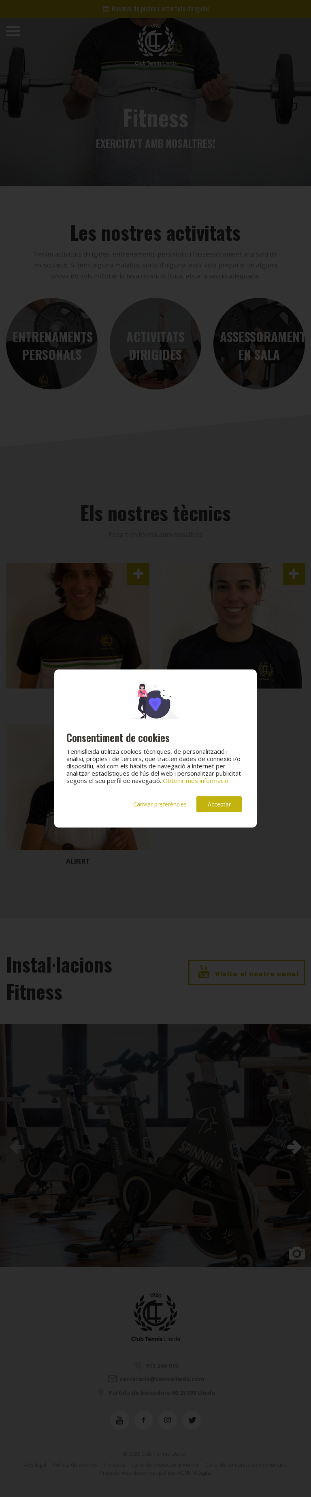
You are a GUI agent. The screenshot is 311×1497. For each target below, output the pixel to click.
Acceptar (219, 804)
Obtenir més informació (195, 780)
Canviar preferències (160, 804)
